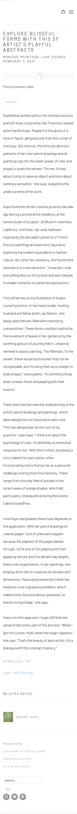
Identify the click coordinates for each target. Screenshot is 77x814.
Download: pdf (17, 661)
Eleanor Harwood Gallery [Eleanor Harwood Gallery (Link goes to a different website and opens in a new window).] (17, 12)
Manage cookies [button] (12, 743)
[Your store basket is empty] (63, 12)
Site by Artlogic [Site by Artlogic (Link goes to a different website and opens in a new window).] (16, 766)
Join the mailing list (14, 797)
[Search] (23, 780)
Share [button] (12, 102)
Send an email (23, 797)
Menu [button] (71, 12)
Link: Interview (18, 673)
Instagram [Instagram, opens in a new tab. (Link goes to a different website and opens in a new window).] (6, 797)
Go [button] (8, 789)
